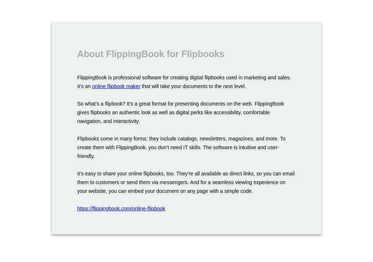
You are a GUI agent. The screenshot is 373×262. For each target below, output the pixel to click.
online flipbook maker (116, 86)
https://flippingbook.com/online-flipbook (121, 208)
